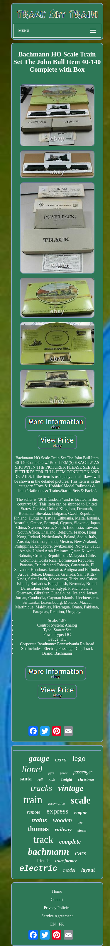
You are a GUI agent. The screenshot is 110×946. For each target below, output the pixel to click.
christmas (86, 779)
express (57, 811)
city (80, 822)
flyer (51, 773)
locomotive (56, 803)
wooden (62, 820)
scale (81, 800)
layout (88, 870)
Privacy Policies (57, 908)
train (32, 800)
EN (53, 924)
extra (61, 759)
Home (57, 891)
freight (66, 779)
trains (39, 820)
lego (79, 758)
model (69, 870)
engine (80, 812)
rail (40, 780)
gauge (39, 758)
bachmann (48, 851)
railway (63, 829)
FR (61, 924)
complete (70, 841)
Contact (57, 899)
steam (81, 830)
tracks (41, 788)
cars (80, 853)
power (63, 773)
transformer (66, 860)
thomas (38, 829)
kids (51, 779)
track (43, 839)
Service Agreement (57, 916)
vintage (71, 788)
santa (26, 779)
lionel (32, 769)
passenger (82, 771)
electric (38, 868)
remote (33, 812)
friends (43, 860)
